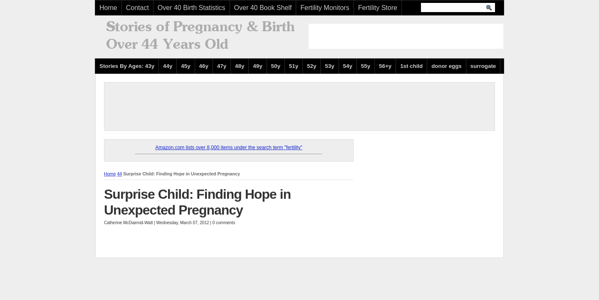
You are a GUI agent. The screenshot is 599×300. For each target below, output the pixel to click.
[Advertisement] (406, 36)
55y (365, 66)
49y (257, 66)
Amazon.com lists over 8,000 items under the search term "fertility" (228, 147)
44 (119, 173)
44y (167, 66)
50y (275, 66)
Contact (137, 7)
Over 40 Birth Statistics (191, 7)
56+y (385, 66)
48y (239, 66)
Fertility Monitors (324, 7)
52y (311, 66)
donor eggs (446, 66)
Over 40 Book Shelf (263, 7)
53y (329, 66)
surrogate (483, 66)
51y (293, 66)
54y (347, 66)
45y (185, 66)
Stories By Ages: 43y (126, 66)
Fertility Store (377, 7)
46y (203, 66)
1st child (411, 66)
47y (221, 66)
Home (108, 7)
